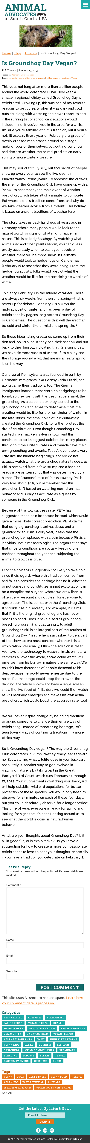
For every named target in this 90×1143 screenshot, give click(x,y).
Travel (60, 1055)
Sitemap (77, 1139)
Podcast (28, 1055)
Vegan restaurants (18, 1039)
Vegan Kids (11, 1044)
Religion (63, 1044)
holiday (48, 78)
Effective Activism (17, 1087)
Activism (16, 75)
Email (10, 955)
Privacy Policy (65, 1139)
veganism (11, 1082)
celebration (12, 78)
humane (57, 78)
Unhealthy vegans (63, 1039)
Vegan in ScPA (38, 1022)
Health (58, 1022)
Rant (41, 1039)
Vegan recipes (63, 1033)
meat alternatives (42, 1028)
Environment (13, 1028)
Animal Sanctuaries (39, 1050)
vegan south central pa (53, 1087)
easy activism (32, 1082)
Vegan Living (13, 1017)
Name (11, 939)
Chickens (40, 1060)
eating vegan (13, 1022)
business (45, 1044)
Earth (29, 1044)
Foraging (10, 1055)
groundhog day (37, 78)
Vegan (74, 78)
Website (11, 971)
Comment (13, 885)
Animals (54, 1082)
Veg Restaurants (73, 1028)
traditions (66, 78)
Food (20, 1076)
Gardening (11, 1050)
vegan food (59, 1076)
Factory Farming (16, 1060)
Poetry (45, 1055)
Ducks (57, 1060)
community (12, 1033)
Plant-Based (55, 1017)
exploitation (24, 78)
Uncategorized (27, 75)
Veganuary (67, 1050)
